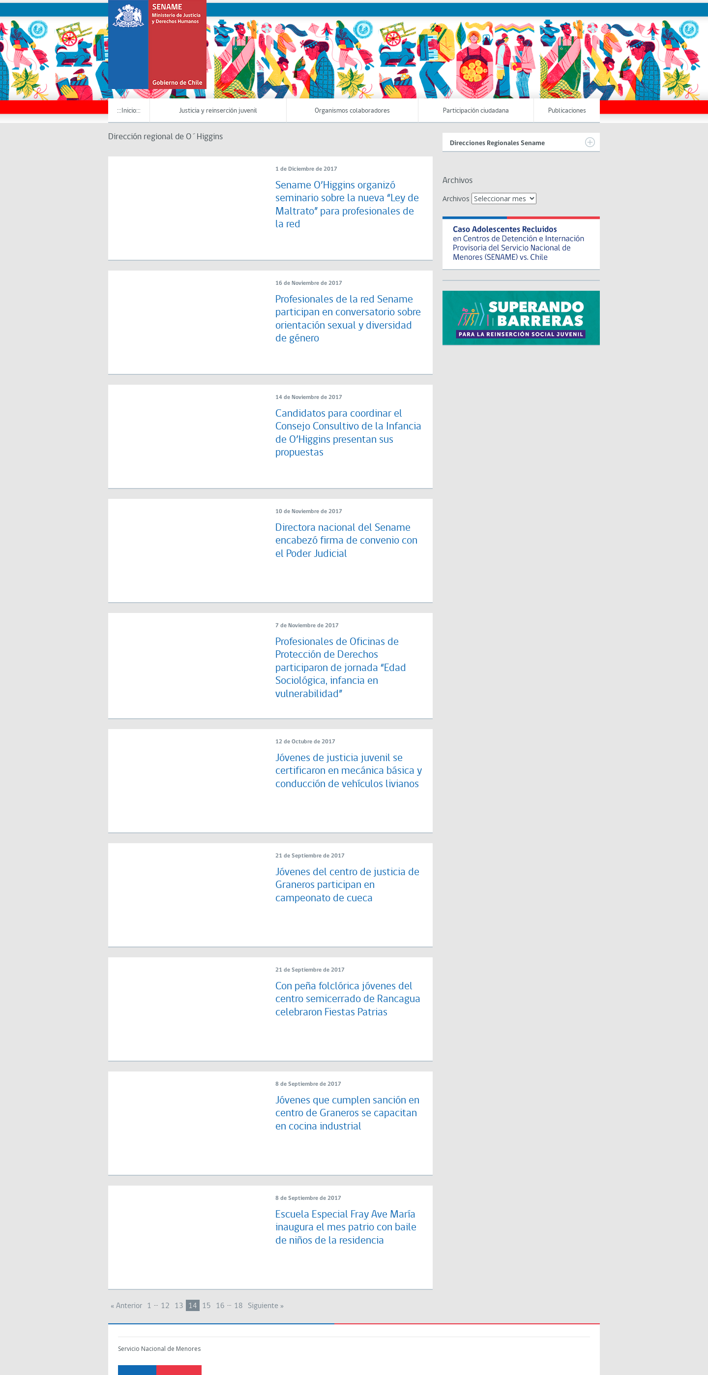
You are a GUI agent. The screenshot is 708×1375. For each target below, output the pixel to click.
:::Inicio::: (129, 111)
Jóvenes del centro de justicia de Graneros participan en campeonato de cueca (347, 885)
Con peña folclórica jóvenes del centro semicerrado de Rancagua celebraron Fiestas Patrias (347, 999)
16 (220, 1306)
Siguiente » (266, 1306)
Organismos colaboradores (352, 111)
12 (165, 1306)
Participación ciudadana (476, 111)
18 (238, 1306)
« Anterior (126, 1306)
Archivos (456, 198)
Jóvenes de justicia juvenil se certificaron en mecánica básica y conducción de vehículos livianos (348, 771)
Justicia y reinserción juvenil (218, 111)
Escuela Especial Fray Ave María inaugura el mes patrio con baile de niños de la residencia (345, 1228)
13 (179, 1306)
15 (206, 1306)
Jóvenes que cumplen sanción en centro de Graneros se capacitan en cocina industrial (347, 1113)
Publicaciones (567, 111)
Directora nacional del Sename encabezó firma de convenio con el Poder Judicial (346, 541)
